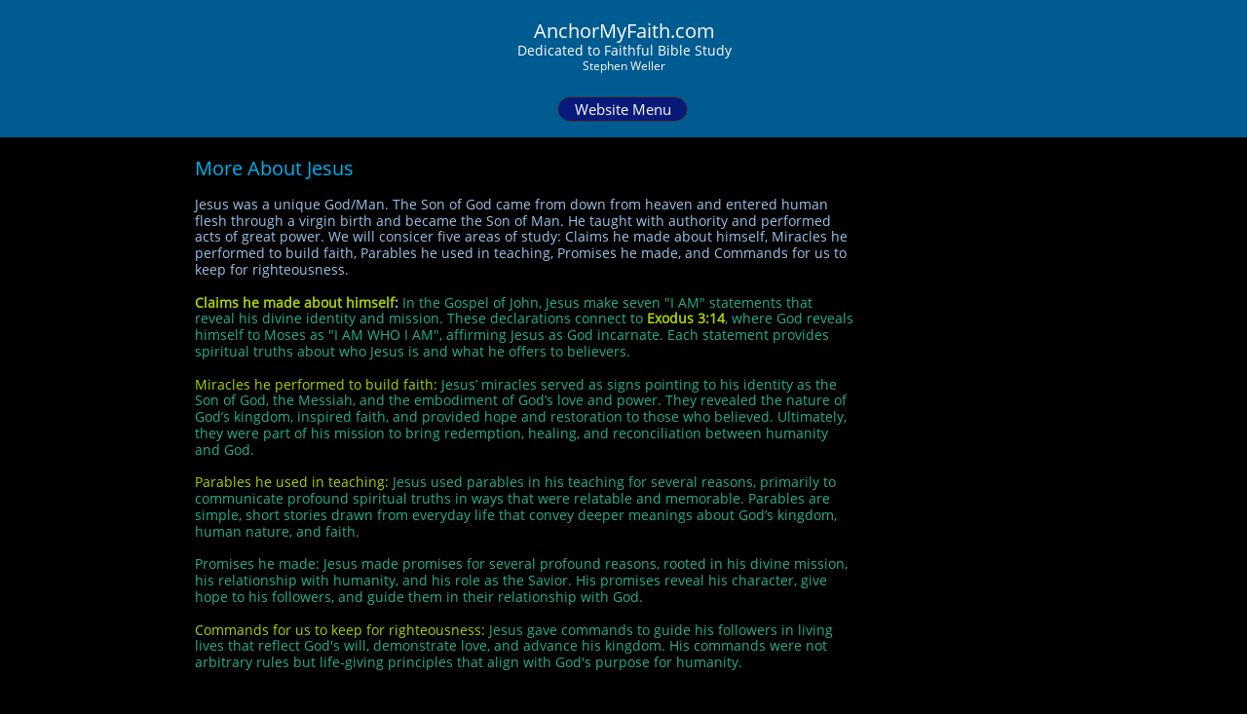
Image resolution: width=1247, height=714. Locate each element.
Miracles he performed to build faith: (316, 384)
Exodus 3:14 (686, 318)
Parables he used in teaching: (292, 481)
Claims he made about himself (295, 302)
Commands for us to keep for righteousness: (340, 629)
